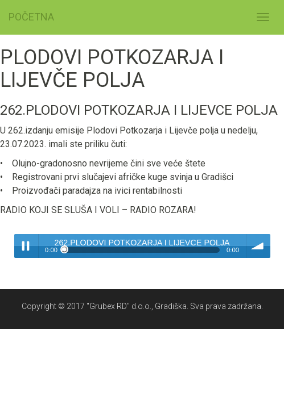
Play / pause (26, 246)
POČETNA (31, 17)
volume (258, 246)
